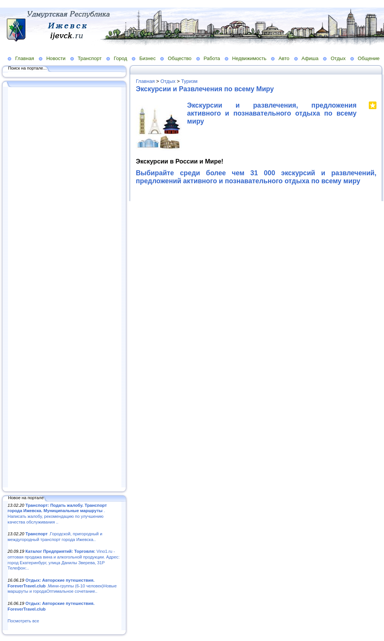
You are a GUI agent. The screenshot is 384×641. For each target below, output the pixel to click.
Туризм (189, 81)
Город (120, 58)
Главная (24, 58)
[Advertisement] (64, 287)
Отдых (337, 58)
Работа (212, 58)
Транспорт (90, 58)
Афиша (310, 58)
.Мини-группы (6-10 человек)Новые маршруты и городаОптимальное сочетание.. (62, 585)
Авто (284, 58)
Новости (56, 58)
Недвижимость (249, 58)
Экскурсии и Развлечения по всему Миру (205, 89)
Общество (179, 58)
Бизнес (147, 58)
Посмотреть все (23, 621)
